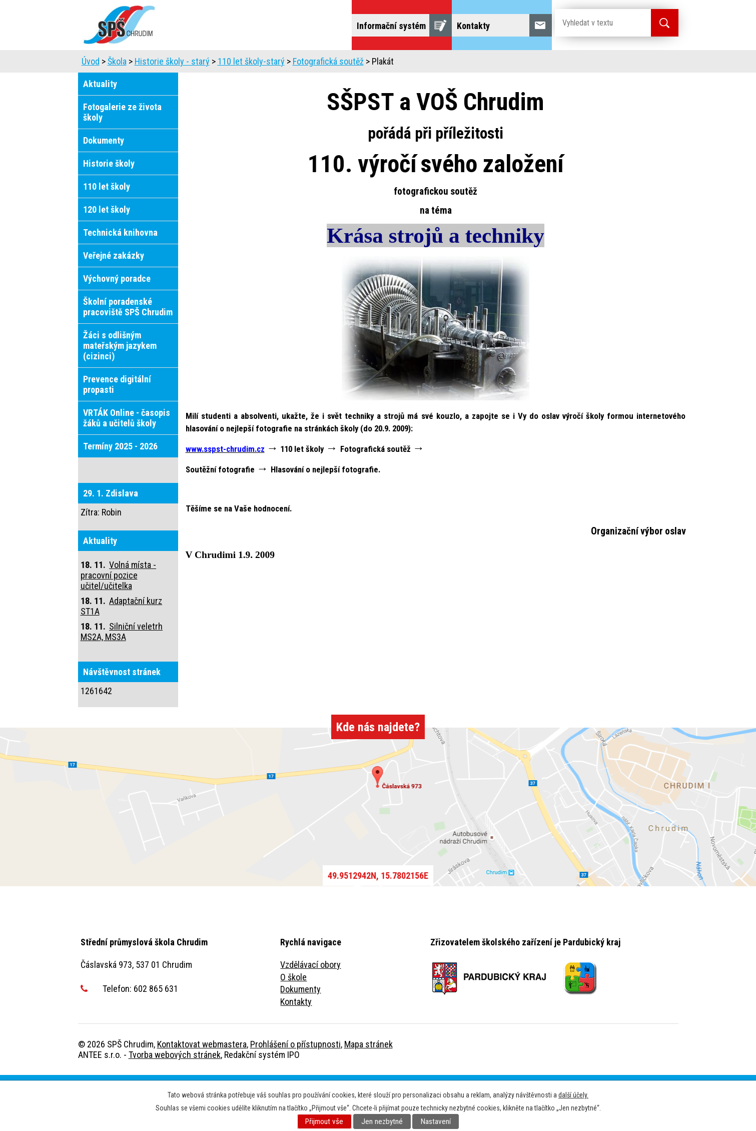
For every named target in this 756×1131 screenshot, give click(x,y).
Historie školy (109, 219)
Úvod (98, 64)
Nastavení (436, 1121)
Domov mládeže (424, 64)
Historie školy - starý (172, 117)
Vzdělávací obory (310, 1020)
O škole (293, 1033)
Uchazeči (145, 64)
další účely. (573, 1095)
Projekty (104, 92)
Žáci (553, 64)
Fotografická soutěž (328, 117)
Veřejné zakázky (113, 311)
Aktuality (100, 140)
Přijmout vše (324, 1121)
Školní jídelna (499, 64)
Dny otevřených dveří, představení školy (299, 64)
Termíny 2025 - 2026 (120, 502)
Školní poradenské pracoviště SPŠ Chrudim (128, 362)
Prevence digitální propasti (117, 440)
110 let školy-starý (251, 117)
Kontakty (296, 1057)
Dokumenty (103, 196)
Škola (193, 64)
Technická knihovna (120, 288)
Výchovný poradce (117, 334)
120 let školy (106, 265)
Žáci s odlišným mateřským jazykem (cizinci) (120, 401)
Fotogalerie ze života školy (122, 168)
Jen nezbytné (382, 1121)
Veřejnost (600, 64)
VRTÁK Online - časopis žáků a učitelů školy (126, 473)
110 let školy (106, 242)
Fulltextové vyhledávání (184, 92)
